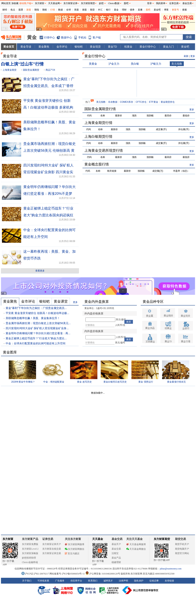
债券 (132, 9)
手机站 (82, 37)
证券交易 (174, 3)
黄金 (32, 37)
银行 (108, 9)
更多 (192, 56)
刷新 (186, 56)
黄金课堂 (61, 301)
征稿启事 (154, 580)
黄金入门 (168, 46)
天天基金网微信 (136, 549)
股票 (20, 9)
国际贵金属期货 (31, 70)
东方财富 (8, 539)
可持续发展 (43, 580)
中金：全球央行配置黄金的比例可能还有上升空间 (35, 343)
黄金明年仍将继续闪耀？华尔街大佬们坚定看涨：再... (38, 333)
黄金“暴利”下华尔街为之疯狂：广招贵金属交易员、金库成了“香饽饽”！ (49, 86)
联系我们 (92, 580)
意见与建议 (72, 553)
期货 (92, 9)
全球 (68, 9)
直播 (140, 9)
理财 (124, 9)
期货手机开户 (182, 544)
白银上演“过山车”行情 (22, 64)
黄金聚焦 (43, 46)
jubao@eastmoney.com (170, 568)
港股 (84, 9)
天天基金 (97, 539)
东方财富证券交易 (51, 553)
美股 (76, 9)
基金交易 (116, 548)
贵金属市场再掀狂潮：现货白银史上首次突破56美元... (38, 323)
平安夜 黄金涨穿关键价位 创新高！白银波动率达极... (37, 313)
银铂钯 (79, 46)
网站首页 (6, 3)
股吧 (148, 9)
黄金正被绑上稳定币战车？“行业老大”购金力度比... (36, 338)
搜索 (184, 9)
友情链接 (169, 580)
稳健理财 (116, 562)
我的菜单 (160, 3)
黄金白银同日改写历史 (115, 381)
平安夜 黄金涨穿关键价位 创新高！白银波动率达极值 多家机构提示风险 (48, 107)
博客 (166, 9)
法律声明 (123, 580)
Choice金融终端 (30, 562)
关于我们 (26, 580)
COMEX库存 (126, 102)
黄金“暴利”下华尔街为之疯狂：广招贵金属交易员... (36, 308)
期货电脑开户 (182, 548)
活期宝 (115, 553)
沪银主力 (155, 63)
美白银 (135, 63)
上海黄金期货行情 (98, 123)
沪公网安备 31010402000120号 (102, 573)
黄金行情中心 (148, 46)
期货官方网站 (182, 553)
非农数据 (112, 102)
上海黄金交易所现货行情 (103, 150)
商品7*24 (50, 70)
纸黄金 (128, 46)
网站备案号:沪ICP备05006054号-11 (67, 573)
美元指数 (176, 63)
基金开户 (116, 544)
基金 (116, 9)
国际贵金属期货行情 (100, 109)
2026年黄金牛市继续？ (23, 381)
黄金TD (112, 46)
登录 (149, 3)
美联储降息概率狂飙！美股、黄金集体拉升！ (33, 318)
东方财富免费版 (30, 544)
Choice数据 (113, 3)
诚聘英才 (108, 580)
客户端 (97, 37)
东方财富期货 (162, 539)
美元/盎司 (121, 319)
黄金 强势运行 (145, 381)
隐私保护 (138, 580)
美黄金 (93, 63)
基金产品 (116, 557)
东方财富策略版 (30, 553)
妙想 (101, 3)
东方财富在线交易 (51, 548)
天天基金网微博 (136, 544)
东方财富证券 (70, 3)
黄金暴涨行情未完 (176, 381)
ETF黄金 (153, 102)
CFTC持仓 (141, 102)
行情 (52, 9)
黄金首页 (8, 46)
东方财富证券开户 (51, 544)
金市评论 (61, 46)
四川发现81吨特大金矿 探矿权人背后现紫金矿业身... (37, 328)
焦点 (12, 9)
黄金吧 (185, 46)
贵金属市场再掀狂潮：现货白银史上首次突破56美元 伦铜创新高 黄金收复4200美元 (49, 150)
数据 (60, 9)
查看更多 (40, 270)
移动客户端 (25, 3)
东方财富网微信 (74, 549)
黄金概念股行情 (96, 164)
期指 (36, 9)
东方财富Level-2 (30, 548)
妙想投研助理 (29, 557)
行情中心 (49, 37)
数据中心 (66, 37)
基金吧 (157, 9)
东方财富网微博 (74, 544)
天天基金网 (54, 3)
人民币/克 (120, 325)
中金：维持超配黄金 (53, 381)
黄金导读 (25, 46)
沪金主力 (113, 63)
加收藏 (14, 3)
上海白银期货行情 (98, 136)
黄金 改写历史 (84, 381)
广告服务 (59, 580)
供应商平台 (76, 580)
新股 (28, 9)
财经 (5, 9)
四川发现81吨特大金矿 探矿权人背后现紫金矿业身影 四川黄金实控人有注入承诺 (48, 172)
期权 (44, 9)
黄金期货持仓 (168, 102)
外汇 (100, 9)
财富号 (175, 9)
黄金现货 (95, 46)
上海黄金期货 (9, 70)
